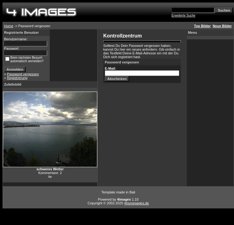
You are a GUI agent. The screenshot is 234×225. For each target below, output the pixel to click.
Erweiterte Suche (183, 15)
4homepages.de (136, 203)
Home (8, 26)
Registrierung (17, 78)
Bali (132, 192)
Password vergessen (23, 74)
